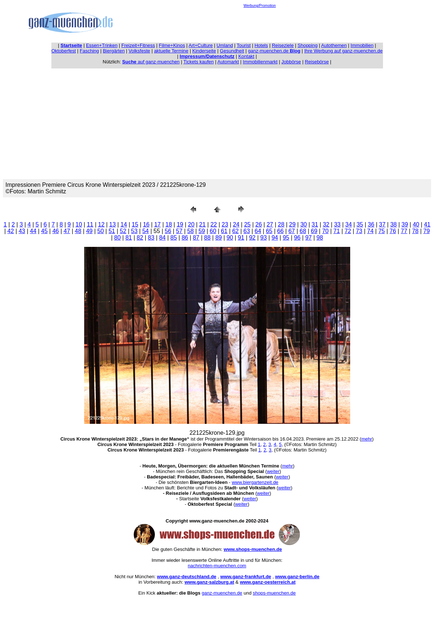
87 (196, 237)
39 (405, 224)
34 (348, 224)
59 (202, 231)
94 (274, 237)
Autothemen (334, 45)
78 (415, 231)
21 (202, 224)
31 (315, 224)
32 (326, 224)
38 (393, 224)
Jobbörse (291, 61)
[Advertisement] (259, 24)
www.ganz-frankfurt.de (245, 576)
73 (359, 231)
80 (117, 237)
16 (146, 224)
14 (124, 224)
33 (337, 224)
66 (280, 231)
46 (55, 231)
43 (22, 231)
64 (258, 231)
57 (179, 231)
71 (336, 231)
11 (90, 224)
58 (190, 231)
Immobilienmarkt (260, 61)
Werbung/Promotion (259, 6)
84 (162, 237)
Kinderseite (204, 51)
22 (213, 224)
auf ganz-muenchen (151, 61)
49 (89, 231)
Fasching (89, 51)
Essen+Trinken (102, 45)
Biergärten (114, 51)
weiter (273, 471)
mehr (366, 439)
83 (151, 237)
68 (303, 231)
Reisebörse (317, 61)
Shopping (308, 45)
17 (157, 224)
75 (381, 231)
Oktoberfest (63, 51)
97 (308, 237)
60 (213, 231)
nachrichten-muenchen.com (217, 565)
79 (426, 231)
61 (224, 231)
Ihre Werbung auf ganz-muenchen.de (343, 51)
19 (180, 224)
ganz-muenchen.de (274, 51)
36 (371, 224)
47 (67, 231)
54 (145, 231)
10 (78, 224)
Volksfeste (139, 51)
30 (303, 224)
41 (427, 224)
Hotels (261, 45)
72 (348, 231)
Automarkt (228, 61)
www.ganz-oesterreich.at (268, 582)
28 (281, 224)
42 (10, 231)
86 (184, 237)
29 (292, 224)
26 (258, 224)
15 (135, 224)
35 (359, 224)
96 (297, 237)
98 (320, 237)
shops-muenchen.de (274, 593)
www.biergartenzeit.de (255, 482)
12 (101, 224)
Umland (224, 45)
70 (325, 231)
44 (33, 231)
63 (246, 231)
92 (252, 237)
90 (230, 237)
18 (168, 224)
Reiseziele (283, 45)
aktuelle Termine (171, 51)
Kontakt (246, 56)
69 (314, 231)
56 (168, 231)
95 (286, 237)
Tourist (244, 45)
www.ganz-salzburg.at (209, 582)
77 (404, 231)
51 (112, 231)
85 (174, 237)
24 (236, 224)
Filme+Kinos (172, 45)
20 (191, 224)
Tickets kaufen (198, 61)
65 (269, 231)
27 (270, 224)
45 (44, 231)
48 (78, 231)
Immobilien (362, 45)
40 (416, 224)
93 (263, 237)
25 (247, 224)
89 (218, 237)
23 (225, 224)
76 (393, 231)
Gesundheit (232, 51)
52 (123, 231)
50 (100, 231)
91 (241, 237)
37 (382, 224)
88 (207, 237)
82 (140, 237)
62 (235, 231)
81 (128, 237)
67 (291, 231)
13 (112, 224)
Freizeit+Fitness (138, 45)
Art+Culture (201, 45)
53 (134, 231)
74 (370, 231)
